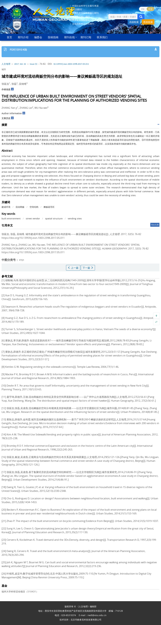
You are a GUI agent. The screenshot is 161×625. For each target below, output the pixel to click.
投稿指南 (53, 37)
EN (142, 9)
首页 (9, 37)
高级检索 (134, 22)
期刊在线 (69, 37)
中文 (150, 9)
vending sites (75, 218)
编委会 (38, 37)
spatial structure (54, 218)
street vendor (33, 218)
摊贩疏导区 (49, 206)
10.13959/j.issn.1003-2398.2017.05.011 (71, 64)
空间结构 (34, 206)
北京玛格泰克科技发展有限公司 (86, 619)
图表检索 (148, 22)
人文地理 (6, 64)
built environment (11, 218)
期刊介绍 (23, 37)
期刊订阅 (85, 37)
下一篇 (88, 267)
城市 (4, 69)
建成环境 (6, 206)
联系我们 (102, 37)
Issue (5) (33, 64)
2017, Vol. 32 (20, 64)
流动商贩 (20, 206)
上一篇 (73, 267)
